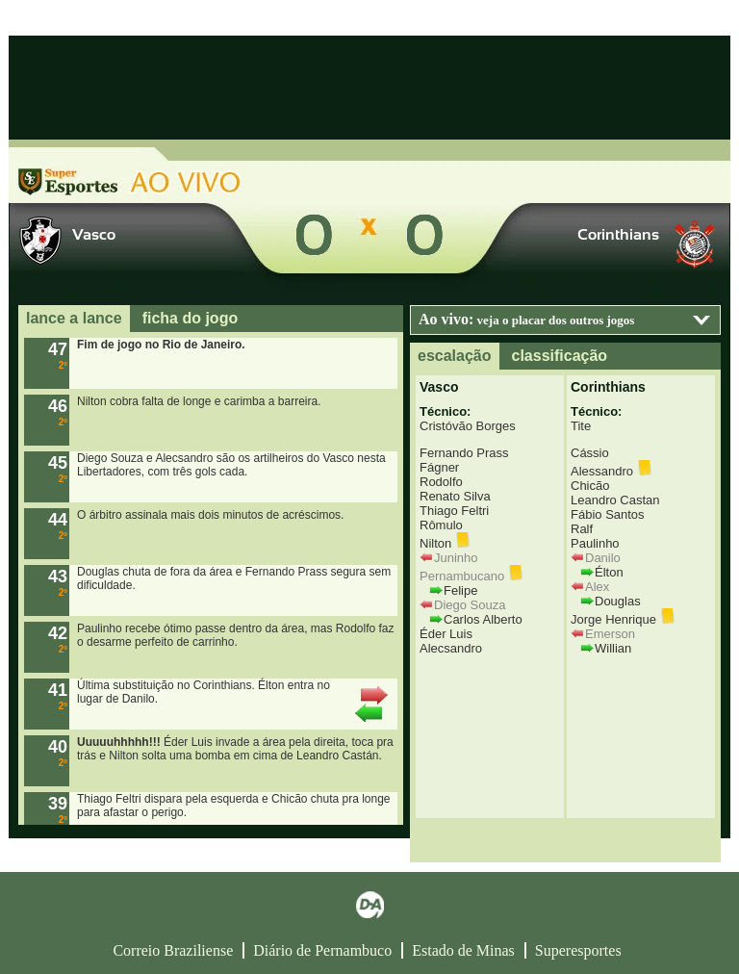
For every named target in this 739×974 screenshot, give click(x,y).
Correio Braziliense (173, 950)
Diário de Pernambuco (322, 950)
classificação (560, 355)
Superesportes (578, 950)
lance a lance (74, 318)
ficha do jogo (190, 318)
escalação (455, 355)
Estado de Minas (463, 950)
